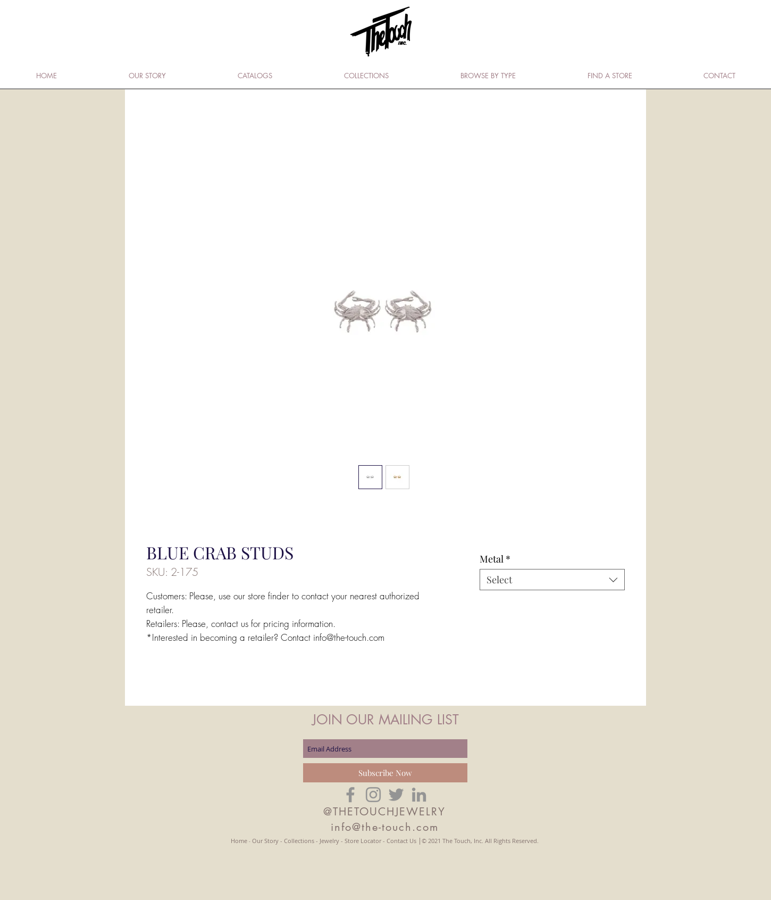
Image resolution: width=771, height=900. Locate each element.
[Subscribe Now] (385, 772)
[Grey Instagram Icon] (373, 795)
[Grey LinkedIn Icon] (419, 795)
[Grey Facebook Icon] (350, 795)
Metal (495, 559)
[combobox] (552, 579)
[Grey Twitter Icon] (396, 795)
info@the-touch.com (385, 827)
